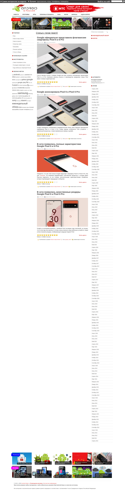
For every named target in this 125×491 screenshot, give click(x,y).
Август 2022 (95, 107)
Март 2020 (94, 185)
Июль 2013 (94, 400)
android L (18, 77)
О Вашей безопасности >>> (98, 82)
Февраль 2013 (95, 414)
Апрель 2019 (95, 215)
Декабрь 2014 (95, 355)
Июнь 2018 (94, 242)
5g (12, 74)
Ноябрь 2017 (95, 260)
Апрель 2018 (95, 247)
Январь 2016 (95, 320)
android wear (23, 77)
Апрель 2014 (95, 376)
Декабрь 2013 (95, 387)
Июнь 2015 (94, 338)
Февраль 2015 (95, 349)
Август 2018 (95, 236)
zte (27, 100)
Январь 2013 (95, 416)
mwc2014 (27, 88)
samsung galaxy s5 (17, 98)
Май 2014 (94, 373)
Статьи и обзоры (17, 52)
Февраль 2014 (95, 381)
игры (49, 1)
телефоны (56, 1)
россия (31, 109)
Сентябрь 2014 (95, 363)
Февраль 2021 (95, 156)
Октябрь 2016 (95, 295)
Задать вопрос (85, 14)
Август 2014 (95, 365)
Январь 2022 (95, 126)
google (30, 79)
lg (28, 85)
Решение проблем (17, 49)
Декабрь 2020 (95, 161)
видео (29, 100)
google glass (14, 82)
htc (27, 82)
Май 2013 (94, 406)
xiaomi (23, 100)
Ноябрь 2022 (95, 99)
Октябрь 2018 (95, 231)
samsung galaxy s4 (24, 96)
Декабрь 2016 (95, 290)
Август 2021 (95, 140)
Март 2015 (94, 346)
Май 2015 (94, 341)
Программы (25, 14)
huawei (15, 85)
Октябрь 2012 (95, 424)
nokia (17, 90)
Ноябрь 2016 (95, 293)
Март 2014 (94, 379)
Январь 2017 (95, 287)
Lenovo (25, 85)
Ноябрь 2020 (95, 164)
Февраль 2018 (95, 252)
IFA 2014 (20, 85)
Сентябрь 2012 (95, 427)
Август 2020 (95, 172)
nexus (14, 90)
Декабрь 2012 (95, 419)
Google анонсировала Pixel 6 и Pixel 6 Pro (58, 92)
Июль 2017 (94, 271)
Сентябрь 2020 (95, 169)
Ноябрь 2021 (95, 131)
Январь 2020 (95, 191)
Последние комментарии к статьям (21, 65)
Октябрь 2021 (95, 134)
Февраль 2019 (95, 220)
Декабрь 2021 (95, 129)
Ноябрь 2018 (95, 228)
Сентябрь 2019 (95, 201)
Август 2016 (95, 301)
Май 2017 (94, 277)
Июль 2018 (94, 239)
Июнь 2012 (94, 435)
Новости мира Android (18, 38)
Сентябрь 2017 (95, 266)
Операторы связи (17, 44)
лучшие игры (25, 107)
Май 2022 (94, 115)
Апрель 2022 (95, 118)
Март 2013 (94, 411)
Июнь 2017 (94, 274)
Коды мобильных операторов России (22, 67)
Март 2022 (94, 121)
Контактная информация (49, 483)
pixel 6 (66, 86)
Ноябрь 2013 (95, 389)
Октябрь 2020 (95, 166)
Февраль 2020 (95, 188)
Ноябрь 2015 (95, 325)
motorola (21, 88)
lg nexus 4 (31, 85)
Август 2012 (95, 430)
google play (22, 82)
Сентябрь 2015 (95, 330)
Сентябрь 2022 (95, 105)
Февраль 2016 (95, 317)
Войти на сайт (104, 1)
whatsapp (19, 100)
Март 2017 (94, 282)
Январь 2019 (95, 223)
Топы (59, 14)
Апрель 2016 (95, 312)
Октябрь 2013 (95, 392)
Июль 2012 (94, 432)
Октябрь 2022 (95, 102)
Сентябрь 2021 (95, 137)
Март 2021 (94, 153)
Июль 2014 (94, 368)
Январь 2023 (95, 94)
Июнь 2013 (94, 403)
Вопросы (74, 14)
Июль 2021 (94, 142)
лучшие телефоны (24, 109)
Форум (66, 14)
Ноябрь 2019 (95, 196)
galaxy (24, 79)
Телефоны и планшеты (47, 14)
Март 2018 (94, 250)
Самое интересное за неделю (14, 1)
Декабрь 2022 (95, 97)
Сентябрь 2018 (95, 234)
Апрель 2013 (95, 408)
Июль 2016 (94, 303)
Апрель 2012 (95, 441)
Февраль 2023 (95, 91)
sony (14, 100)
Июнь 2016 (94, 306)
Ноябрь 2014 (95, 357)
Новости (16, 14)
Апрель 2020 (95, 183)
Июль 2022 (94, 110)
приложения (41, 1)
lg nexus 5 (15, 88)
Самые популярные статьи (19, 62)
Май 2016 (94, 309)
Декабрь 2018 (95, 226)
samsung (23, 93)
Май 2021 (94, 148)
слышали (42, 175)
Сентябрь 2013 (95, 395)
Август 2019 (95, 204)
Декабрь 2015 (95, 322)
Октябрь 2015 (95, 328)
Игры (34, 14)
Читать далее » (83, 82)
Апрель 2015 (95, 344)
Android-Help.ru (25, 483)
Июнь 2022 (94, 113)
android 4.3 (22, 74)
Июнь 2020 (94, 177)
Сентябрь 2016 (95, 298)
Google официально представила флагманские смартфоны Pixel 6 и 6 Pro (61, 39)
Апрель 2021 (95, 150)
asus (13, 79)
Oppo (30, 90)
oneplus (22, 90)
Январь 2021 (95, 158)
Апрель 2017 (95, 279)
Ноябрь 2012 (95, 422)
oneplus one (26, 90)
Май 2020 (94, 180)
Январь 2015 (95, 352)
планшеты (64, 1)
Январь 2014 (95, 384)
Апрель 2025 (95, 88)
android (17, 75)
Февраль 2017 (95, 285)
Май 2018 (94, 244)
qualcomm (14, 93)
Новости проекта (17, 41)
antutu (29, 77)
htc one (30, 82)
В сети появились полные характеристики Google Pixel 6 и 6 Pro (59, 145)
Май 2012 (94, 438)
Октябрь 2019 (95, 199)
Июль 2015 (94, 336)
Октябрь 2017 (95, 263)
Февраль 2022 (95, 123)
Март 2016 (94, 314)
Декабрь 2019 (95, 193)
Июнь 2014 (94, 371)
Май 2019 (94, 212)
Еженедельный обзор (100, 35)
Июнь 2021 (94, 145)
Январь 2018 (95, 255)
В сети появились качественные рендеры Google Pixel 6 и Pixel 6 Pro (58, 193)
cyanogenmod (18, 79)
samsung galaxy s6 (27, 98)
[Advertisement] (101, 57)
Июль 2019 (94, 207)
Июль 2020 (94, 174)
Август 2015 (95, 333)
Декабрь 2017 (95, 258)
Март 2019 (94, 217)
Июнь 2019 (94, 209)
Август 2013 (95, 398)
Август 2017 (95, 269)
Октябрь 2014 (95, 360)
